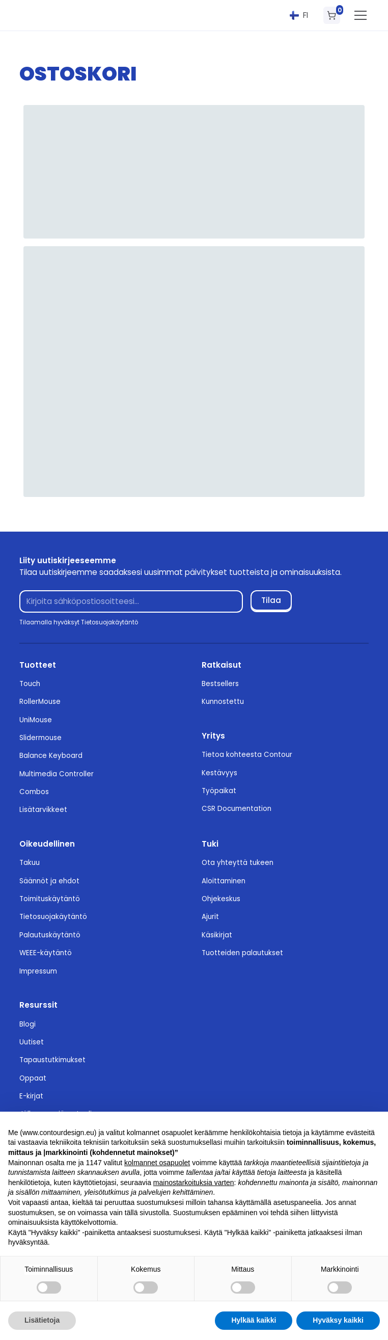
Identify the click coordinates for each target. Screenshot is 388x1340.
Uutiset (31, 1042)
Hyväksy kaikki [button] (338, 1320)
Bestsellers (220, 684)
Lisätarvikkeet (43, 809)
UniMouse (35, 720)
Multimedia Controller (56, 774)
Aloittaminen (223, 881)
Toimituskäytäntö (49, 899)
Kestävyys (219, 773)
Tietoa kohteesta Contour (247, 754)
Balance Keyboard (50, 755)
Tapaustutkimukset (52, 1060)
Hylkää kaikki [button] (253, 1320)
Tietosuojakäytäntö (53, 917)
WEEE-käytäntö (45, 953)
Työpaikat (219, 791)
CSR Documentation (236, 808)
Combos (34, 792)
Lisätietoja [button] (42, 1320)
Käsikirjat (217, 935)
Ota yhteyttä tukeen (237, 863)
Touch (29, 684)
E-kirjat (31, 1096)
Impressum (38, 971)
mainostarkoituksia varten (193, 1182)
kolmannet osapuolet (157, 1163)
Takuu (29, 863)
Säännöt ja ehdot (49, 881)
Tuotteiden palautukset (242, 953)
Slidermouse (40, 738)
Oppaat (32, 1078)
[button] (299, 15)
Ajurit (210, 917)
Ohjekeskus (221, 899)
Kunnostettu (223, 701)
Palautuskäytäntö (49, 935)
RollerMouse (40, 701)
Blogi (27, 1024)
